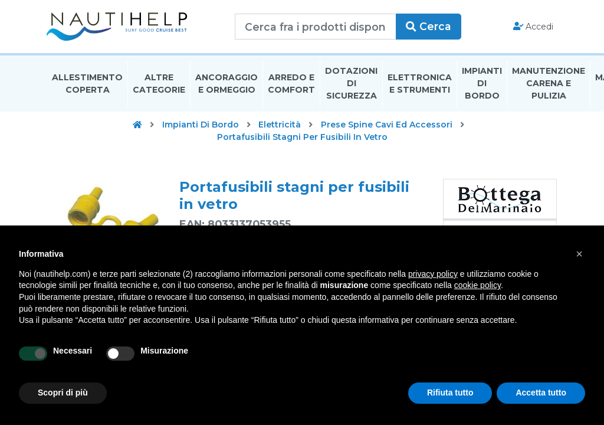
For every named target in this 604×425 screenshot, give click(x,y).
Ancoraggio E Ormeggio (226, 84)
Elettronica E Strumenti (420, 84)
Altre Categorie (159, 84)
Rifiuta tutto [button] (450, 392)
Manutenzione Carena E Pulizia (548, 85)
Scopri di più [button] (63, 392)
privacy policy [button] (433, 274)
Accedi (532, 27)
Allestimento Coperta (87, 84)
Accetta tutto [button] (541, 392)
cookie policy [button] (477, 285)
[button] (579, 253)
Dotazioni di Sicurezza (351, 85)
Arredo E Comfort (291, 84)
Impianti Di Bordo (482, 85)
